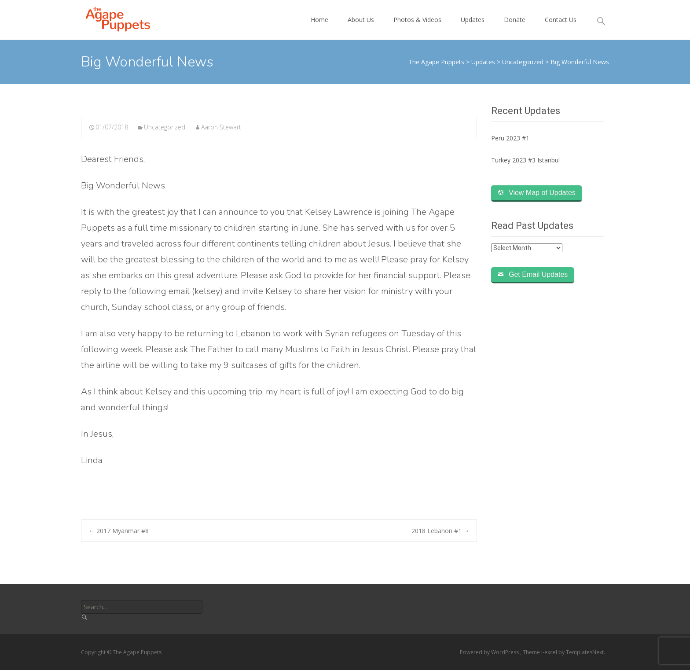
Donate (514, 27)
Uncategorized (164, 127)
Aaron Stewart (221, 127)
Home (319, 27)
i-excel (549, 652)
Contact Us (560, 27)
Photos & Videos (417, 27)
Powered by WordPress (490, 652)
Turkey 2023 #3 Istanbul (525, 160)
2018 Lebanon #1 (440, 530)
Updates (472, 27)
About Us (361, 27)
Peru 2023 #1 (510, 138)
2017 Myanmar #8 (118, 530)
